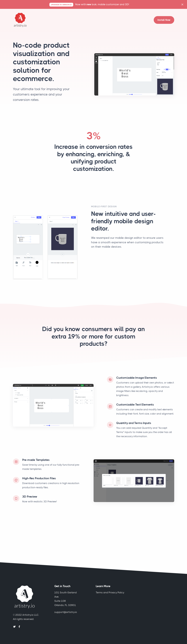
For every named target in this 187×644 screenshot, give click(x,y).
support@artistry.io (65, 612)
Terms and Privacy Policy (110, 592)
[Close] (182, 4)
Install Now (164, 19)
